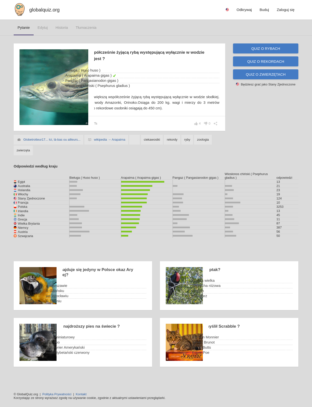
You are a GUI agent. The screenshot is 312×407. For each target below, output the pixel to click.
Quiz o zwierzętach (265, 74)
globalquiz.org (44, 9)
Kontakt (81, 394)
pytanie (24, 27)
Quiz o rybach (265, 48)
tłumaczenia (86, 27)
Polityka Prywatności (56, 394)
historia (62, 27)
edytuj (43, 27)
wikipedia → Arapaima (109, 145)
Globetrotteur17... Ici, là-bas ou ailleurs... (51, 145)
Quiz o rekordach (265, 61)
